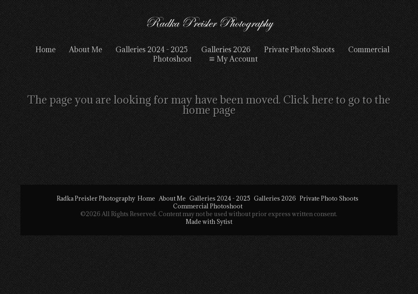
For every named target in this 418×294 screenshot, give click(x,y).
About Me (85, 49)
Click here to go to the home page (286, 105)
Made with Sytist (209, 221)
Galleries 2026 (226, 49)
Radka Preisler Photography (96, 198)
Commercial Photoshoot (207, 206)
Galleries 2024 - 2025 (152, 49)
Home (46, 49)
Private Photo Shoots (299, 49)
